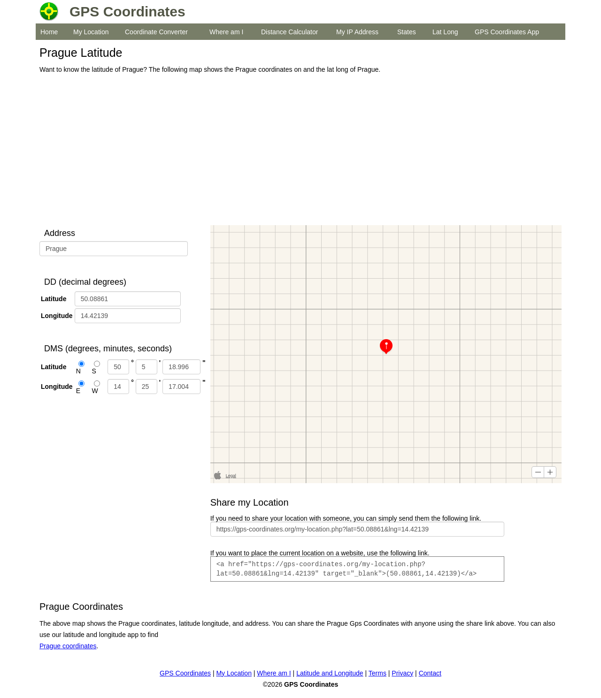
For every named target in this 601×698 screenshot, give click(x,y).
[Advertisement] (297, 150)
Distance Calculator (289, 32)
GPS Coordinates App (507, 32)
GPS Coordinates (185, 673)
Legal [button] (231, 475)
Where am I (226, 32)
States (406, 32)
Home (49, 32)
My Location (90, 32)
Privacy (402, 673)
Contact (430, 673)
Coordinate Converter (156, 32)
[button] (538, 472)
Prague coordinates (67, 646)
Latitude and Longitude (329, 673)
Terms (377, 673)
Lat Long (445, 32)
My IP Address (357, 32)
